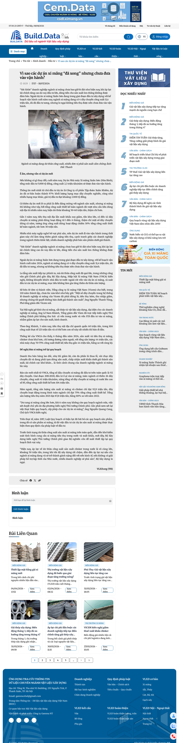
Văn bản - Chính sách (149, 331)
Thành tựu (80, 684)
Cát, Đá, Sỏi (148, 695)
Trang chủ (14, 61)
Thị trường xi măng (94, 623)
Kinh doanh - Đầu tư (44, 61)
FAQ (141, 26)
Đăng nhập (160, 36)
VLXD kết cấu (97, 50)
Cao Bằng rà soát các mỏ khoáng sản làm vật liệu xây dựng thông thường (152, 324)
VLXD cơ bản (81, 50)
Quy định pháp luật (62, 50)
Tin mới (126, 270)
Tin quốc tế (144, 290)
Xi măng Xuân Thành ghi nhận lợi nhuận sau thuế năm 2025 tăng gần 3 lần (152, 365)
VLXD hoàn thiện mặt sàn (120, 718)
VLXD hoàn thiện (115, 50)
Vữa (76, 713)
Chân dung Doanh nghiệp (87, 695)
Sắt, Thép (147, 689)
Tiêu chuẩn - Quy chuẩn (119, 689)
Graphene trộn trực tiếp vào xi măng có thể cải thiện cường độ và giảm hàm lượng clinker (151, 380)
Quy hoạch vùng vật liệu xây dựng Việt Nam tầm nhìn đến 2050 (152, 337)
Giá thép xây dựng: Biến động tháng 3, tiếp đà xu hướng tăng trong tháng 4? (25, 631)
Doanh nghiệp (43, 50)
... (73, 660)
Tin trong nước (146, 318)
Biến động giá (18, 565)
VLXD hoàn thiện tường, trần (121, 713)
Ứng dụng (143, 345)
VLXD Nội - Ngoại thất (137, 50)
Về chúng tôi (110, 26)
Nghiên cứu (144, 373)
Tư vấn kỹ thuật (153, 26)
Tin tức (26, 61)
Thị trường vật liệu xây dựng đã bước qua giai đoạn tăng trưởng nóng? (60, 573)
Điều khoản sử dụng (127, 26)
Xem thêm (32, 590)
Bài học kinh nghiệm (85, 689)
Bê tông (143, 304)
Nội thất (147, 713)
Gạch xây (147, 700)
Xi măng (147, 684)
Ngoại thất (148, 718)
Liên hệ (167, 26)
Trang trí (147, 724)
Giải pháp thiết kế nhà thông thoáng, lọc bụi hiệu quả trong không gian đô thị (153, 394)
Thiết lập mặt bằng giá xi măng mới (152, 281)
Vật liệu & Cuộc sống (160, 50)
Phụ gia (78, 724)
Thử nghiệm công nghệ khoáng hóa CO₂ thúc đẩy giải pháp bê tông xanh (152, 310)
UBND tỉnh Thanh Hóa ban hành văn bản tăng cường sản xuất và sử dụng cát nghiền (153, 408)
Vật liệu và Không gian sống (152, 387)
